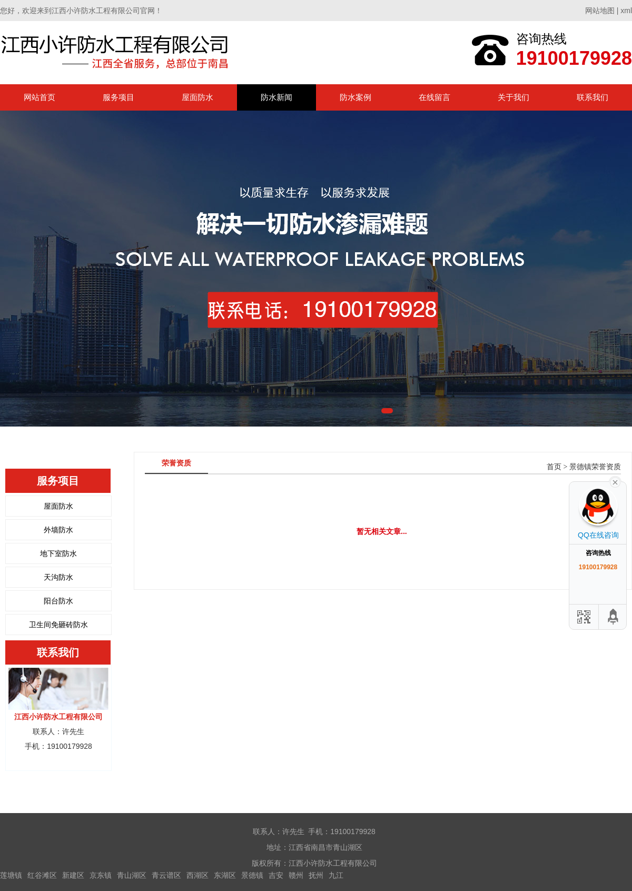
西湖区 (197, 875)
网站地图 (600, 10)
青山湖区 (131, 875)
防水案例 (355, 97)
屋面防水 (197, 97)
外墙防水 (58, 530)
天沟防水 (58, 577)
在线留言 (434, 97)
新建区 (73, 875)
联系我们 (592, 97)
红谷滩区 (42, 875)
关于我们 (513, 97)
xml (626, 10)
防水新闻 (276, 97)
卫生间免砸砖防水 (58, 624)
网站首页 (39, 97)
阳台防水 (58, 601)
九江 (336, 875)
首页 (554, 467)
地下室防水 (58, 553)
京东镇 (101, 875)
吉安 (276, 875)
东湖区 (225, 875)
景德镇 (252, 875)
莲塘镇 (11, 875)
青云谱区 (166, 875)
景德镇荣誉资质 (595, 467)
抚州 (316, 875)
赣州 (296, 875)
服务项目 (118, 97)
